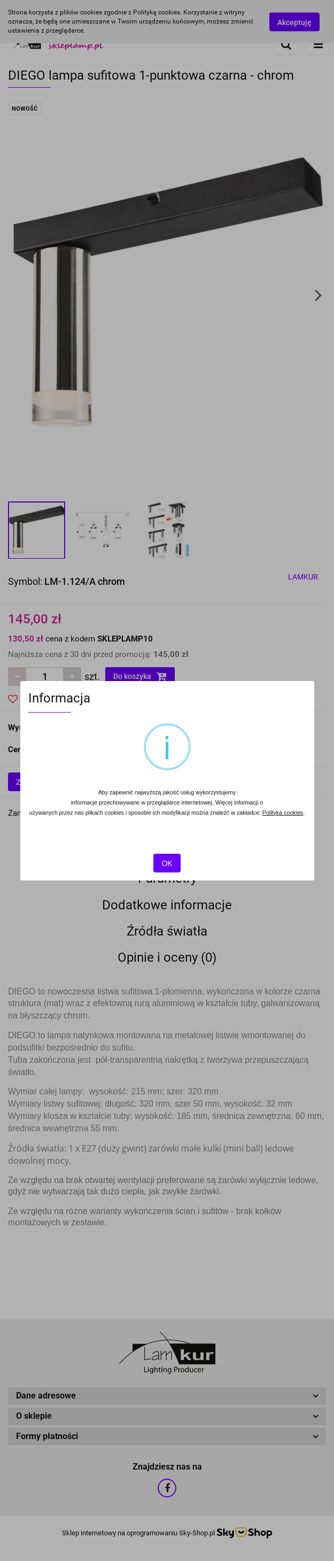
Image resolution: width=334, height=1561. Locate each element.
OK (166, 863)
